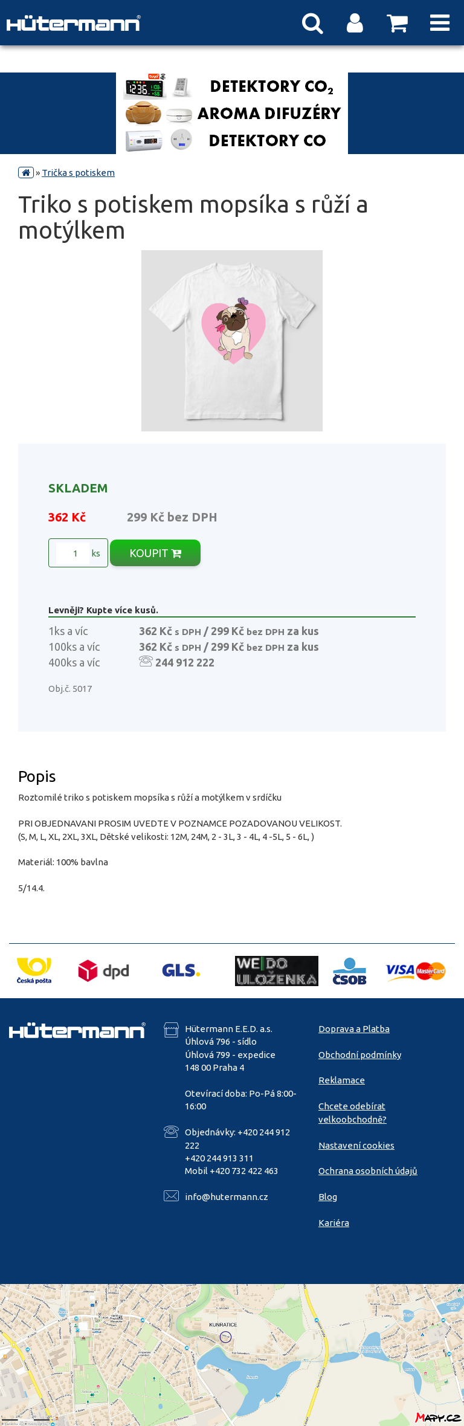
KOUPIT (155, 553)
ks (78, 553)
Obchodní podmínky (359, 1055)
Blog (327, 1197)
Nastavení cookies (356, 1145)
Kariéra (333, 1223)
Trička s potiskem (78, 172)
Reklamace (341, 1080)
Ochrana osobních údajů (367, 1171)
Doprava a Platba (354, 1029)
